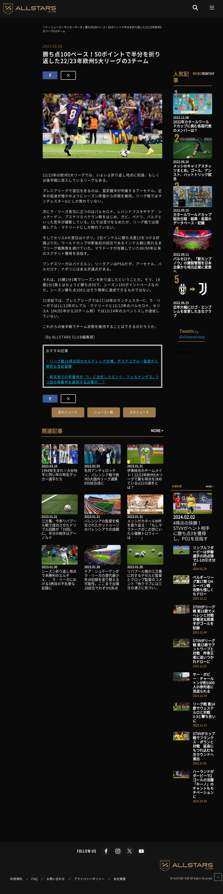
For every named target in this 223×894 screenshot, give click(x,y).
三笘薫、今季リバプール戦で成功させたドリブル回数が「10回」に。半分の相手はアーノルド (59, 529)
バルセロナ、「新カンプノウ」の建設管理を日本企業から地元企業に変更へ (192, 265)
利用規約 (16, 879)
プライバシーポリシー (89, 879)
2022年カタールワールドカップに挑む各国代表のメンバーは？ (192, 126)
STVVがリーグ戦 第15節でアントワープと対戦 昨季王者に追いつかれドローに (204, 651)
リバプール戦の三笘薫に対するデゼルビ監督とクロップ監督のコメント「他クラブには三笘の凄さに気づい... (144, 579)
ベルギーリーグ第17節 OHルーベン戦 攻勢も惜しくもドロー (203, 586)
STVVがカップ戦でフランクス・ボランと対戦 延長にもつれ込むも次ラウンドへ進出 (204, 746)
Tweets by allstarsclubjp (185, 349)
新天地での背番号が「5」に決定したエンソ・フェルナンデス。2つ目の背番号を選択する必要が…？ (102, 379)
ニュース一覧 (103, 412)
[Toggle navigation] (212, 7)
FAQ (34, 879)
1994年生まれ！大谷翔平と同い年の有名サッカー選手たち (59, 474)
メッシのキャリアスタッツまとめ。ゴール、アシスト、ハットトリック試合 (192, 172)
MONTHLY (208, 73)
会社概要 (120, 879)
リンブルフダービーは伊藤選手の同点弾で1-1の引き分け (204, 556)
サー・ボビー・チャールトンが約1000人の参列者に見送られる (204, 683)
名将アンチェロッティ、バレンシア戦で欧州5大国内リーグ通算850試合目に (101, 477)
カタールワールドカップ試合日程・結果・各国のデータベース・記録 (192, 218)
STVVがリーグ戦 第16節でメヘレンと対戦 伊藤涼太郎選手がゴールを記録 (205, 617)
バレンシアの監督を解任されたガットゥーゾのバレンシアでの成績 (101, 525)
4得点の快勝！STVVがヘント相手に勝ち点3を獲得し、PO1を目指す (191, 531)
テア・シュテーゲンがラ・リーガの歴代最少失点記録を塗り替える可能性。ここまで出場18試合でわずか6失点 (101, 579)
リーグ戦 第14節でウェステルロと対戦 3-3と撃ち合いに (204, 712)
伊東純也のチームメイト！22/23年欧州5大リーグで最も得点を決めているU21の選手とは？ (145, 479)
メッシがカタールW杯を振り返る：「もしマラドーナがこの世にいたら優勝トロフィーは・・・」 (144, 529)
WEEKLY (198, 73)
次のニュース (139, 412)
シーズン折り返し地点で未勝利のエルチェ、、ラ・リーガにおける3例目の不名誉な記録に (59, 579)
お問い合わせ (56, 879)
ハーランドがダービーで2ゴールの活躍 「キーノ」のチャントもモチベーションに (205, 784)
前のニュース (68, 412)
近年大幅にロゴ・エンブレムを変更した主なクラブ (192, 311)
